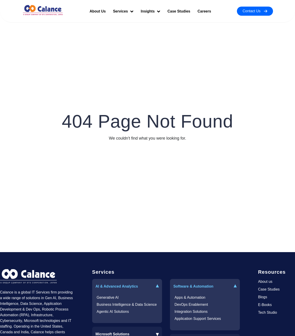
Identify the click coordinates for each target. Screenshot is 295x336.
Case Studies (178, 11)
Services (123, 11)
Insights (150, 11)
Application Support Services (198, 319)
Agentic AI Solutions (113, 311)
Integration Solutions (191, 311)
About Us (98, 11)
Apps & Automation (190, 297)
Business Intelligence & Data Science (127, 304)
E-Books (265, 305)
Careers (204, 11)
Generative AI (108, 297)
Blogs (262, 297)
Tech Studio (267, 312)
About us (265, 281)
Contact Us (255, 11)
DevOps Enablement (191, 304)
